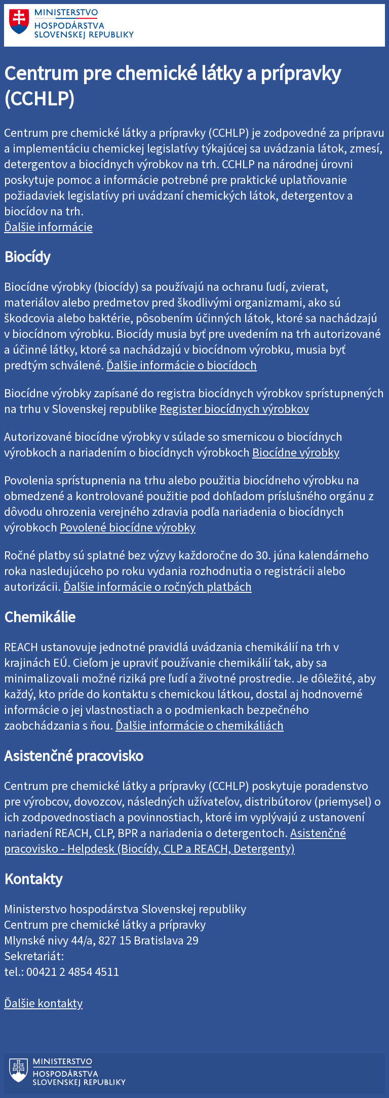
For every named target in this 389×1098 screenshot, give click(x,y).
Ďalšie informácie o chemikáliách (199, 725)
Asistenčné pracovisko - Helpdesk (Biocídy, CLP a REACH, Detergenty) (175, 840)
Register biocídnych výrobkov (234, 409)
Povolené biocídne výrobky (128, 527)
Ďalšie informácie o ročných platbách (157, 586)
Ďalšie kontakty (43, 1003)
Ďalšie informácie (48, 227)
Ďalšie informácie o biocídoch (181, 365)
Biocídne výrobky (295, 452)
